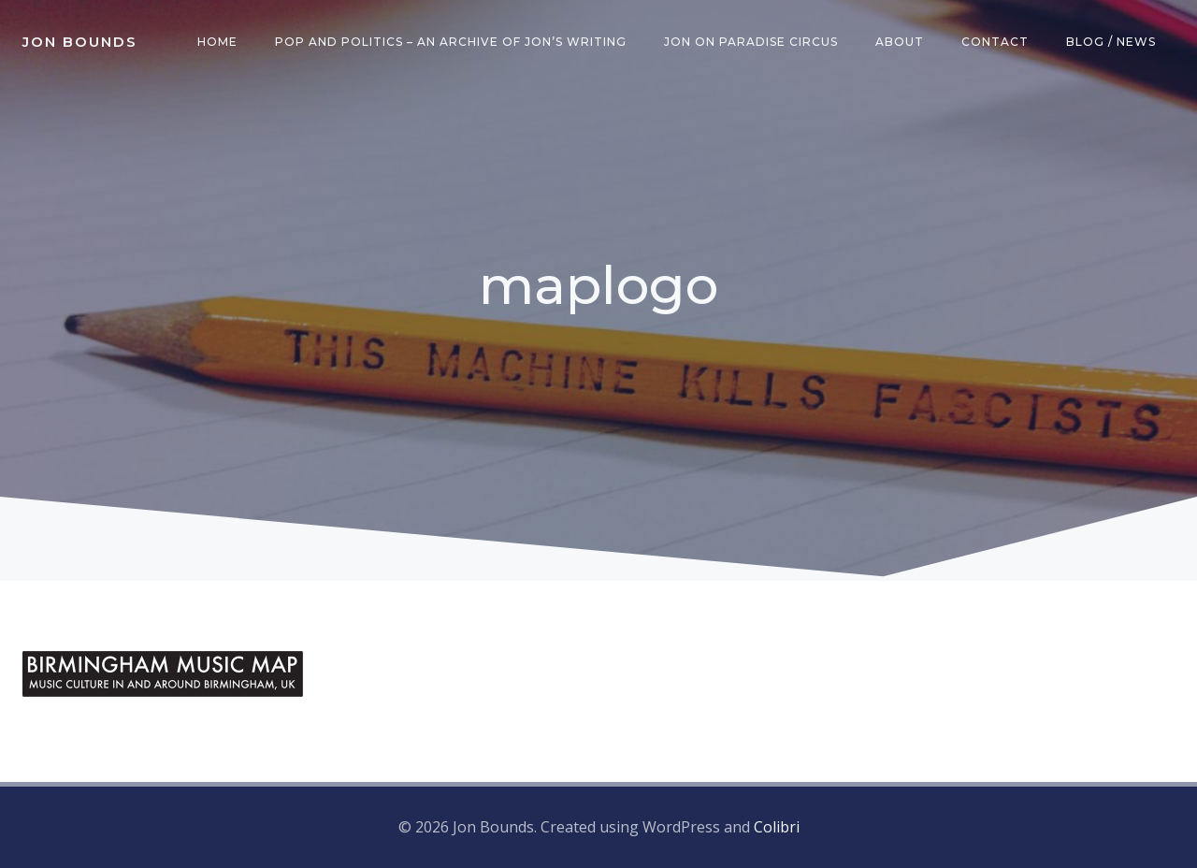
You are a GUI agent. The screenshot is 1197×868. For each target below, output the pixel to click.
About (899, 42)
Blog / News (1111, 42)
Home (217, 42)
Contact (995, 42)
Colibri (777, 827)
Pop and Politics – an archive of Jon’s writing (451, 42)
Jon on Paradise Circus (751, 42)
